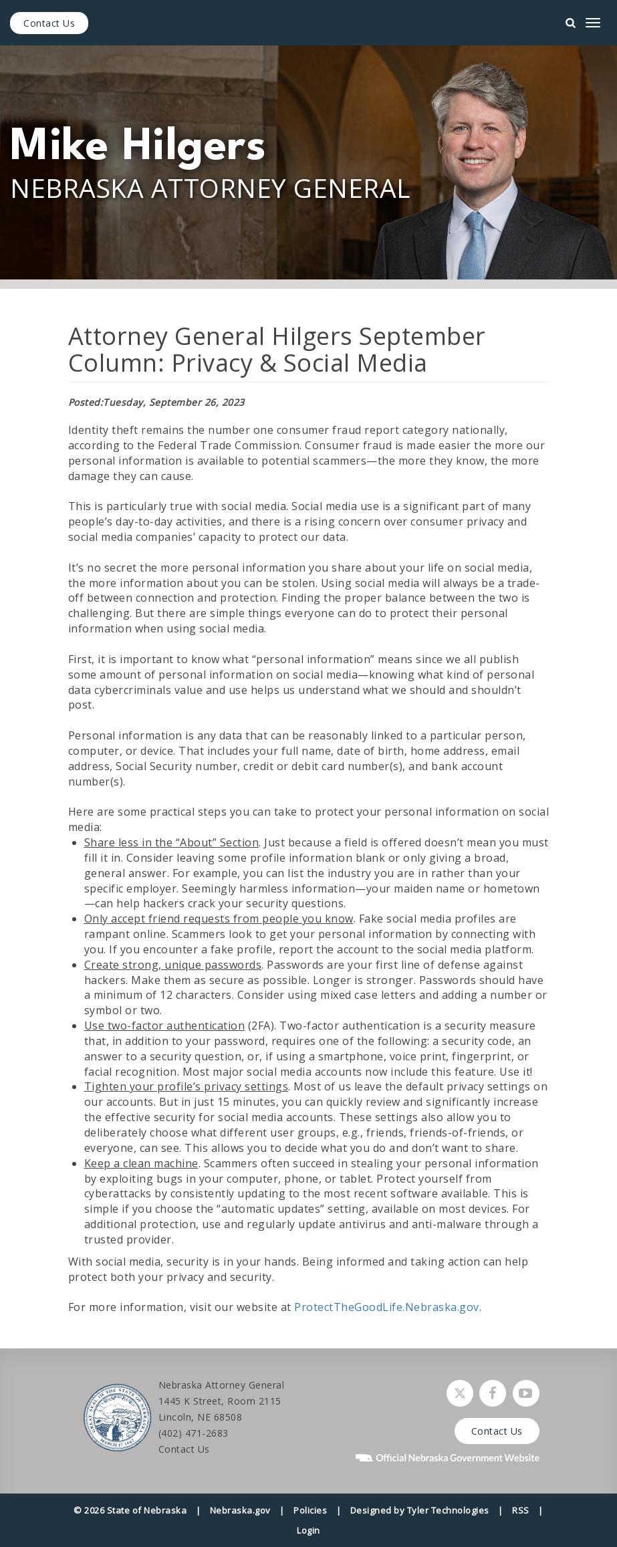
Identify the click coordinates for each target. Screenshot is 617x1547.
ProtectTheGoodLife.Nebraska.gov (386, 1307)
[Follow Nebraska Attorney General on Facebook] (492, 1393)
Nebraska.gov (240, 1510)
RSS (520, 1510)
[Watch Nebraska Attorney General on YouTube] (526, 1393)
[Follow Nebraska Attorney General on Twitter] (460, 1393)
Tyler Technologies (448, 1510)
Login (308, 1530)
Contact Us (49, 23)
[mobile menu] (593, 22)
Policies (310, 1510)
